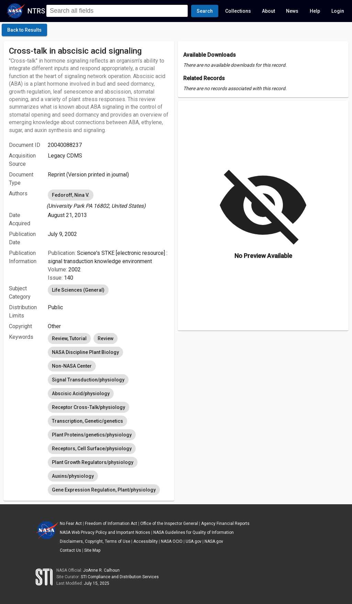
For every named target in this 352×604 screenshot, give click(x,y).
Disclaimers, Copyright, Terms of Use (95, 541)
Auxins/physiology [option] (73, 476)
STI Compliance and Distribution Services (120, 576)
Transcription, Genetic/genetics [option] (87, 421)
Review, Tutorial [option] (69, 338)
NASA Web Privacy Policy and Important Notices (105, 532)
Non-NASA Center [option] (72, 365)
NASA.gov (214, 541)
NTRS (36, 11)
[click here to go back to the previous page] (24, 30)
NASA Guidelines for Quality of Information (193, 532)
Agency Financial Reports (225, 523)
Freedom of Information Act (111, 523)
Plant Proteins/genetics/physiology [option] (92, 434)
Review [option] (106, 338)
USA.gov (193, 541)
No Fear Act (71, 523)
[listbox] (108, 199)
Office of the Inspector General (169, 523)
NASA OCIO (172, 541)
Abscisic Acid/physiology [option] (81, 393)
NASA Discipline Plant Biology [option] (85, 352)
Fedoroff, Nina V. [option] (71, 195)
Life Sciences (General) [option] (78, 289)
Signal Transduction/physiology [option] (88, 379)
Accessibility (145, 541)
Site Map (92, 550)
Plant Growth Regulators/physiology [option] (93, 462)
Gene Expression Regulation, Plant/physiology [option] (104, 489)
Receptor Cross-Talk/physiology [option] (88, 407)
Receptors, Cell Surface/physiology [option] (92, 448)
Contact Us (70, 550)
